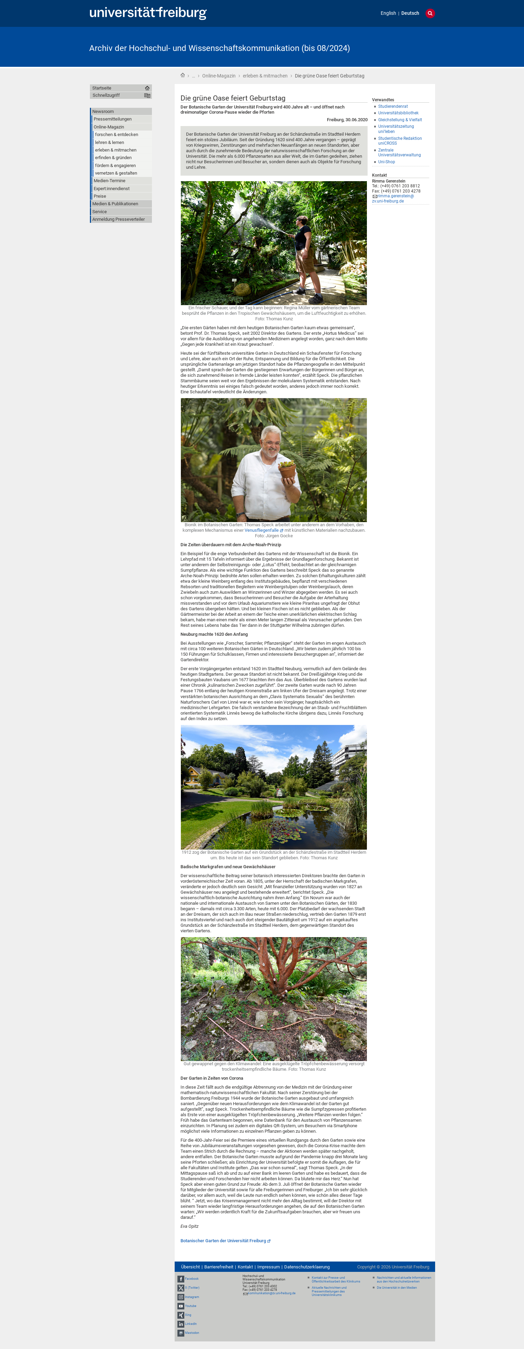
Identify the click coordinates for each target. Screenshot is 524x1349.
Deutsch (410, 13)
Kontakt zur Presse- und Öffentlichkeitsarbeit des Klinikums (336, 1279)
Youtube (190, 1306)
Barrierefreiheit (218, 1266)
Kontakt (245, 1266)
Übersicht (190, 1266)
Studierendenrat (393, 106)
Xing (188, 1315)
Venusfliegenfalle (262, 530)
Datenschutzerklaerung (307, 1266)
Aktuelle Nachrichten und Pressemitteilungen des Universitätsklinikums (329, 1291)
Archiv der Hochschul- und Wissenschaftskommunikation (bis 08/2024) (219, 48)
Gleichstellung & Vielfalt (400, 119)
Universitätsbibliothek (398, 113)
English (388, 13)
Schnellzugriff (106, 95)
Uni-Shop (386, 161)
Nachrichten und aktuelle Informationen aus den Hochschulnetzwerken (404, 1279)
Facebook (192, 1278)
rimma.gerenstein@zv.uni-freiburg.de (393, 199)
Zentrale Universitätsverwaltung (399, 153)
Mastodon (192, 1333)
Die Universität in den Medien (397, 1287)
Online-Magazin (219, 76)
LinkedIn (191, 1324)
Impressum (268, 1266)
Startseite (183, 75)
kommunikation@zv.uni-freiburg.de (272, 1293)
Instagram (192, 1297)
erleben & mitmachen (265, 76)
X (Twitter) (192, 1288)
